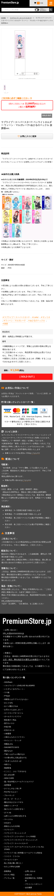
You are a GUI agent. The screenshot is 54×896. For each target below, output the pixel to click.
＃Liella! (35, 317)
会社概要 (28, 888)
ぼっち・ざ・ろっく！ (12, 799)
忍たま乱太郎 (9, 775)
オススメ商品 (9, 875)
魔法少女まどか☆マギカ (13, 802)
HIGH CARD (9, 778)
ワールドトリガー (11, 860)
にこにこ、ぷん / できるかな (15, 771)
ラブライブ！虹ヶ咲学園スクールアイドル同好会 (23, 853)
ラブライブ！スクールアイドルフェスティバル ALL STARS (24, 848)
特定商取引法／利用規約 (33, 879)
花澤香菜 (7, 785)
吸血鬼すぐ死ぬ (10, 720)
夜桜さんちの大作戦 (12, 826)
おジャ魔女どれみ (11, 706)
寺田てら (7, 765)
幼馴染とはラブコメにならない (16, 699)
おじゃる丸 (8, 703)
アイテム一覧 (9, 878)
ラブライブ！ (9, 830)
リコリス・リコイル (12, 856)
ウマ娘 (6, 692)
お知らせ (28, 875)
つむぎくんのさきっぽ (12, 761)
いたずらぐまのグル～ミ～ (14, 689)
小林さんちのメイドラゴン (14, 737)
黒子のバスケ (9, 723)
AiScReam (8, 682)
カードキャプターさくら (13, 713)
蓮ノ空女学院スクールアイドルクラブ (19, 782)
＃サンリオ (45, 317)
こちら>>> (36, 453)
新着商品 (7, 871)
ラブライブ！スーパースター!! (21, 18)
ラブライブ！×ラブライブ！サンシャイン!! (20, 840)
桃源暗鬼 (7, 768)
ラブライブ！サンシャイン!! (15, 833)
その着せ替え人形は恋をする (15, 758)
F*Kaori (7, 696)
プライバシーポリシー (33, 884)
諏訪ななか (8, 751)
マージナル (8, 819)
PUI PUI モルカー (11, 792)
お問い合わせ (30, 871)
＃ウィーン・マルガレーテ (14, 320)
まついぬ (7, 813)
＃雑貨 (5, 324)
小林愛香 (7, 734)
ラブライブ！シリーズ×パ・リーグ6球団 (20, 837)
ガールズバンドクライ (12, 716)
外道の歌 (7, 727)
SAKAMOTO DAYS (11, 747)
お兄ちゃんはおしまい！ (13, 710)
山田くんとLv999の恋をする (15, 816)
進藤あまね (8, 744)
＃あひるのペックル (36, 320)
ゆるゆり (7, 823)
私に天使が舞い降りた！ (13, 863)
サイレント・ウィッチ (12, 740)
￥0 (38, 3)
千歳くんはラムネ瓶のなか (14, 754)
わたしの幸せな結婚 (12, 867)
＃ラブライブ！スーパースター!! (16, 317)
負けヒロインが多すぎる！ (14, 809)
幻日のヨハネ (9, 730)
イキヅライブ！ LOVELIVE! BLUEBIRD (19, 686)
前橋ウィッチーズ (11, 806)
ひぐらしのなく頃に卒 (12, 789)
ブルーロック (9, 795)
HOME (3, 18)
